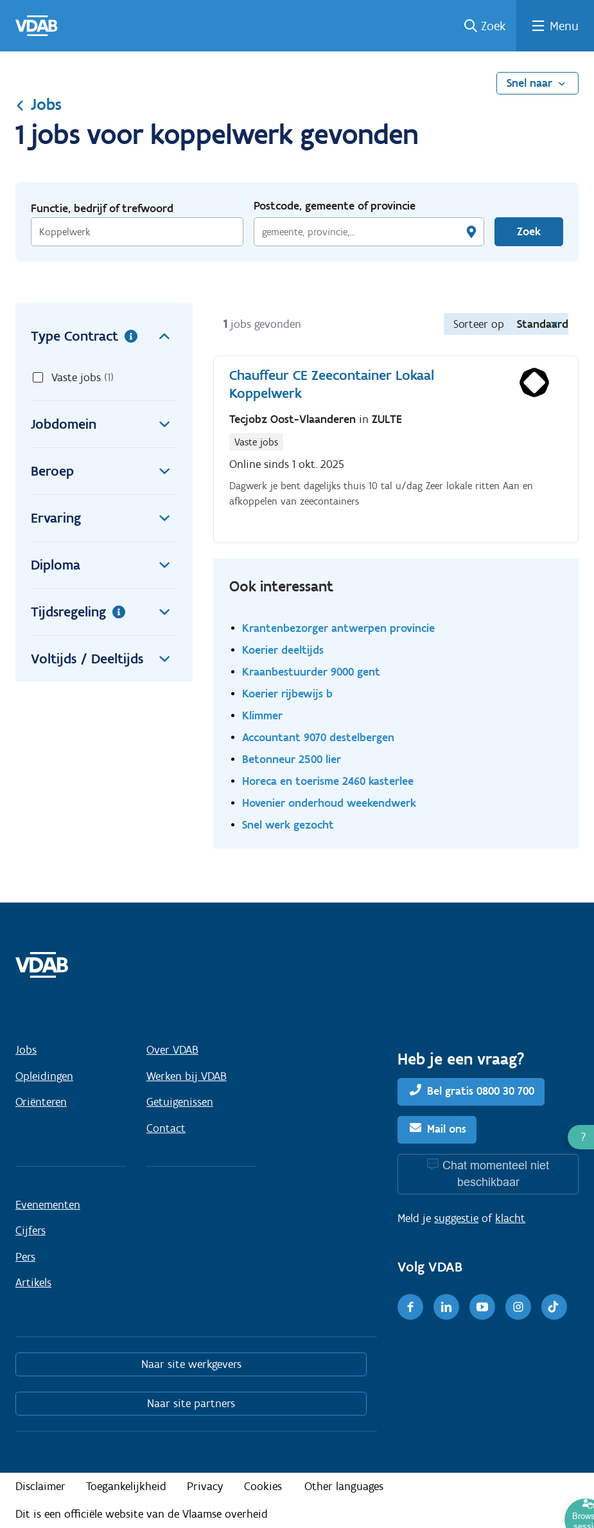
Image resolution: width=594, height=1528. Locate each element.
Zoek (493, 25)
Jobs (38, 104)
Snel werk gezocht (288, 824)
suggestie (456, 1218)
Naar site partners (191, 1403)
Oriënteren (41, 1102)
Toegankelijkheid (126, 1486)
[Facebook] (410, 1307)
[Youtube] (482, 1307)
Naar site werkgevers (191, 1364)
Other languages (343, 1486)
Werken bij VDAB (186, 1076)
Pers (25, 1257)
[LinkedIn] (446, 1307)
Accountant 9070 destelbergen (318, 737)
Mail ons (446, 1129)
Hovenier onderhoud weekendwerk (329, 802)
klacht (510, 1218)
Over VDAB (172, 1050)
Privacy (205, 1486)
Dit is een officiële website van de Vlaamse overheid (141, 1514)
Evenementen (47, 1205)
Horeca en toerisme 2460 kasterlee (328, 780)
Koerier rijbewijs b (287, 693)
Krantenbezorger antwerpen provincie (338, 627)
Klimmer (262, 715)
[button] (581, 1137)
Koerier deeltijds (283, 649)
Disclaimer (40, 1486)
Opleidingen (44, 1076)
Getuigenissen (179, 1102)
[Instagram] (518, 1307)
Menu (564, 25)
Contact (166, 1128)
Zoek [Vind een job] (529, 231)
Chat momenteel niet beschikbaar (495, 1173)
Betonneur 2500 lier (291, 759)
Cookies (263, 1486)
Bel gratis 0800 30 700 (480, 1091)
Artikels (33, 1282)
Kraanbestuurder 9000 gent (311, 671)
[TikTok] (554, 1307)
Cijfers (30, 1230)
